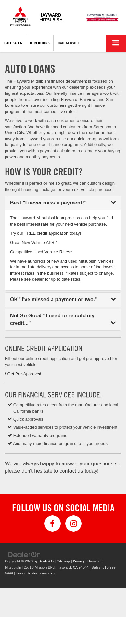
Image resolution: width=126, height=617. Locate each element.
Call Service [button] (69, 42)
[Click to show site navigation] (116, 43)
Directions (40, 42)
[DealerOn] (24, 554)
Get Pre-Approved (23, 373)
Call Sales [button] (13, 42)
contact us (71, 471)
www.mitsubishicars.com (35, 573)
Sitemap (63, 561)
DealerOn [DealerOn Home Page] (46, 561)
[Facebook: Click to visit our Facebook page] (52, 523)
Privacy (79, 561)
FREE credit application (46, 233)
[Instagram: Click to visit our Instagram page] (73, 523)
